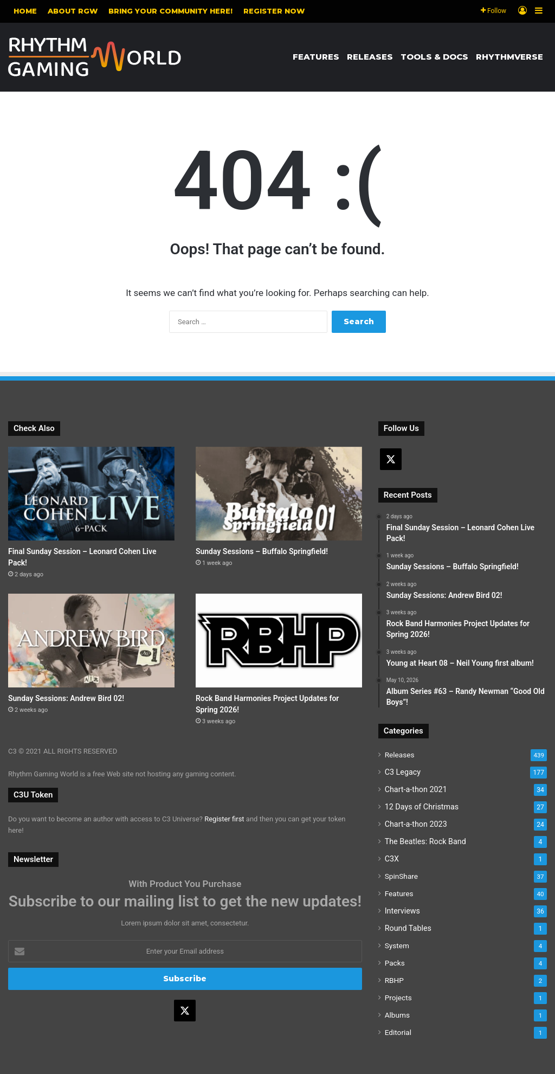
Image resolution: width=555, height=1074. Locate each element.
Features (316, 57)
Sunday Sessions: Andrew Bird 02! (66, 698)
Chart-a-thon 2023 (416, 824)
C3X (392, 858)
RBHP (394, 980)
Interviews (402, 910)
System (397, 945)
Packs (395, 963)
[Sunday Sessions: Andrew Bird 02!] (91, 640)
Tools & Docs (434, 57)
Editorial (398, 1032)
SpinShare (401, 876)
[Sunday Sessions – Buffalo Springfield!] (279, 494)
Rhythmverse (509, 57)
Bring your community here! (170, 11)
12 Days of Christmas (422, 806)
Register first (224, 819)
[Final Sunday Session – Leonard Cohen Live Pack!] (91, 494)
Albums (397, 1015)
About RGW (73, 11)
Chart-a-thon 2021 (416, 789)
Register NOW (274, 11)
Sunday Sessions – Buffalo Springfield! (262, 551)
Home (25, 11)
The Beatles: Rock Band (425, 841)
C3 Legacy (403, 772)
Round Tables (408, 928)
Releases (370, 57)
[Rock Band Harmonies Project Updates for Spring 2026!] (279, 640)
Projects (398, 997)
